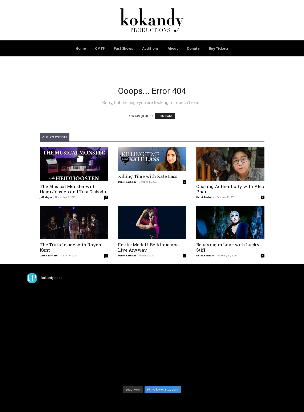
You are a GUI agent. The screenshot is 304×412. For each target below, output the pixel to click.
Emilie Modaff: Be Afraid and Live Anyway (148, 247)
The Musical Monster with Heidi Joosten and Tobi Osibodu (73, 189)
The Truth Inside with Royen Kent (70, 247)
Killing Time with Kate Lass (147, 176)
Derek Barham (127, 181)
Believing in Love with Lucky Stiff (228, 247)
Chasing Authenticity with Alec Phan (230, 189)
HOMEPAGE (165, 115)
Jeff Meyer (46, 197)
